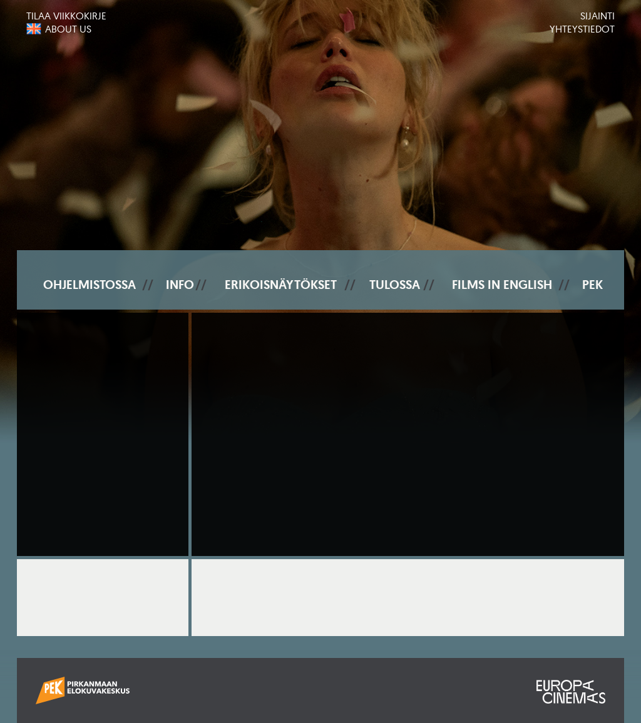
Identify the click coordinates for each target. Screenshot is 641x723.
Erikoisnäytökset (281, 284)
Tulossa (394, 284)
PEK (592, 284)
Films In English (502, 284)
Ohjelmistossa (89, 284)
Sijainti (597, 15)
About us (68, 29)
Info (180, 284)
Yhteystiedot (582, 29)
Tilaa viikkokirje (66, 15)
